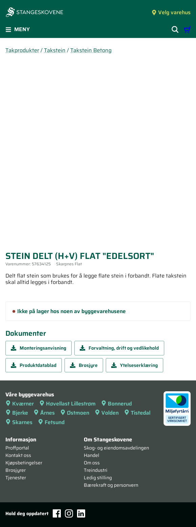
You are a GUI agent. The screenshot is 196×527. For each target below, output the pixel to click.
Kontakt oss (18, 455)
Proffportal (17, 448)
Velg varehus (171, 12)
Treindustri (95, 470)
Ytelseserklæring (134, 365)
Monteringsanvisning (38, 348)
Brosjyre (84, 365)
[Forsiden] (34, 12)
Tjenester (15, 477)
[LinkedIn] (81, 513)
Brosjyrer (15, 470)
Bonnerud (116, 403)
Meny (17, 29)
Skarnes (18, 422)
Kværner (19, 403)
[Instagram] (69, 513)
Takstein (55, 50)
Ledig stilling (98, 477)
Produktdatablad (33, 365)
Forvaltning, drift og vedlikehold (119, 348)
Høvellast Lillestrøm (67, 403)
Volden (107, 413)
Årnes (44, 413)
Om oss (92, 462)
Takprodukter (22, 50)
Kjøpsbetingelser (23, 462)
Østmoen (74, 413)
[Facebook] (57, 513)
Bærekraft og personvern (111, 485)
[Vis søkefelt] (175, 29)
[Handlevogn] (187, 29)
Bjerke (16, 413)
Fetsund (51, 422)
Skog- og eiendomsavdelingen (116, 448)
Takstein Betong (91, 50)
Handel (91, 455)
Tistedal (137, 413)
